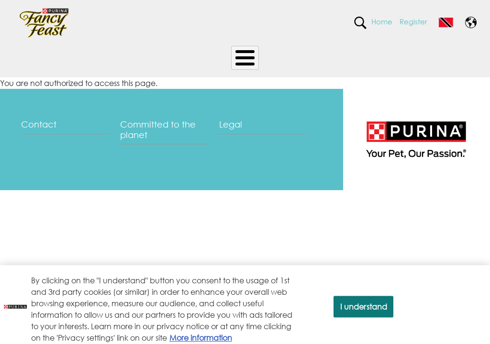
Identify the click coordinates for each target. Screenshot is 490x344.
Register (413, 21)
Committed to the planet (158, 129)
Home (381, 21)
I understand (364, 310)
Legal (230, 124)
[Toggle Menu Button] (245, 58)
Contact (38, 124)
